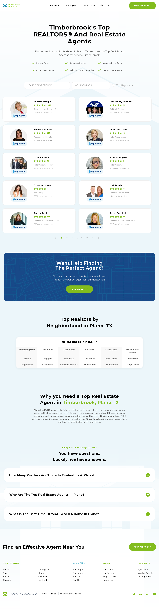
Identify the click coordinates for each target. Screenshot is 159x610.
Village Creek (132, 364)
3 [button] (72, 238)
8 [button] (92, 238)
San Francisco (79, 573)
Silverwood (47, 364)
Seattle (76, 580)
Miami (41, 573)
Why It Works (88, 5)
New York (42, 576)
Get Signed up (145, 576)
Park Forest (111, 359)
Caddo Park (69, 350)
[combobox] (75, 85)
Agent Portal (144, 569)
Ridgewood (27, 364)
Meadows (69, 359)
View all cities (79, 563)
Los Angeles (44, 569)
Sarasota (77, 576)
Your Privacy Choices (70, 594)
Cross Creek (111, 350)
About (104, 5)
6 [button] (81, 238)
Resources (108, 580)
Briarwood (48, 350)
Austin (6, 573)
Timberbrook (111, 364)
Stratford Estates (69, 364)
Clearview (90, 350)
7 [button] (87, 238)
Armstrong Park (27, 350)
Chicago (7, 580)
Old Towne (90, 359)
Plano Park (132, 359)
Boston (6, 576)
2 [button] (67, 238)
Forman (27, 359)
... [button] (77, 238)
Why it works (109, 576)
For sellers (108, 569)
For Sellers (55, 5)
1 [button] (61, 238)
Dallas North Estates (132, 351)
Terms (43, 594)
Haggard (47, 359)
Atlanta (6, 569)
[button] (56, 238)
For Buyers (71, 5)
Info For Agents (145, 573)
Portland (42, 580)
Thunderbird (90, 364)
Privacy (53, 594)
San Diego (78, 569)
